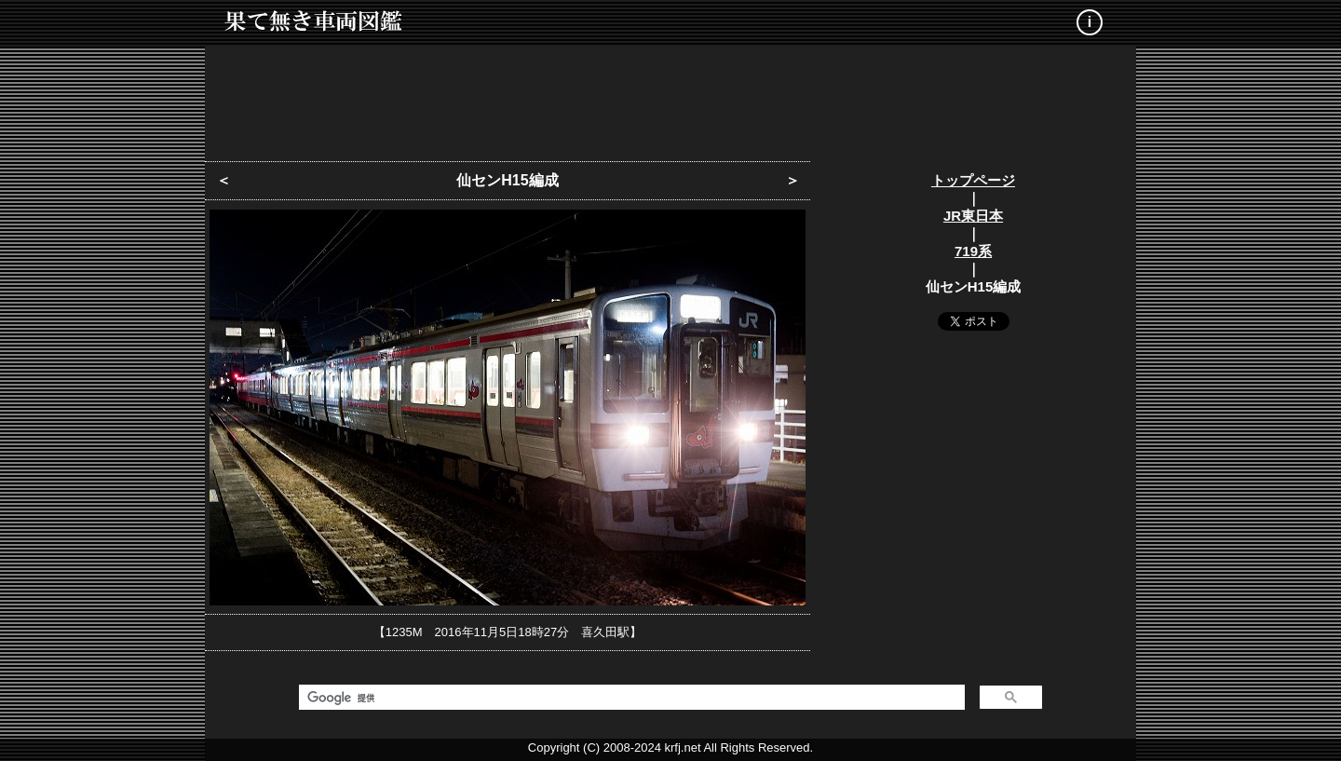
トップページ (973, 180)
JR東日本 (973, 216)
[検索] (630, 697)
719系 (973, 251)
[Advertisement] (670, 98)
